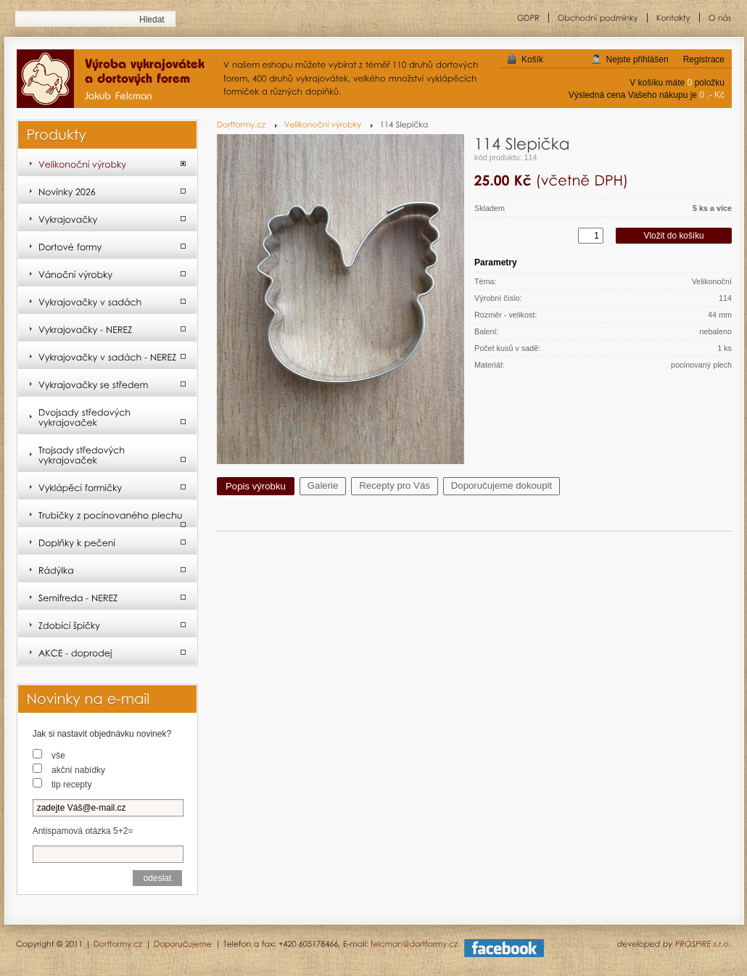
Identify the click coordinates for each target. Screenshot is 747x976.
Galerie (323, 485)
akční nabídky (78, 770)
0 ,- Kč (712, 95)
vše (58, 755)
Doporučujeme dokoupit (501, 485)
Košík (532, 59)
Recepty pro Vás (394, 485)
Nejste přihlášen (637, 59)
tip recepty (71, 784)
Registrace (704, 59)
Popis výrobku (256, 486)
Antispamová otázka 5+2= (83, 831)
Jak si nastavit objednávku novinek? (102, 734)
